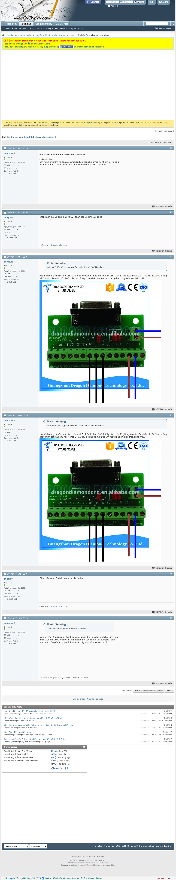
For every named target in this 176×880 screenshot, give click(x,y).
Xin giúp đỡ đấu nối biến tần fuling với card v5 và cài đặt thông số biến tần (38, 725)
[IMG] (53, 757)
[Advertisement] (33, 86)
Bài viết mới (23, 28)
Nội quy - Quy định (59, 768)
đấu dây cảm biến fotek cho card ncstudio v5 (33, 137)
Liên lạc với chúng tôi (104, 846)
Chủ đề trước (79, 698)
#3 (171, 256)
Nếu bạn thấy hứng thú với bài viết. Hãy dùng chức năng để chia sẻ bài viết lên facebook (54, 46)
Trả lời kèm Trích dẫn (162, 206)
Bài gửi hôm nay (44, 24)
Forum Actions (61, 28)
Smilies (53, 754)
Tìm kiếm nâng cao (163, 28)
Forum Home (11, 28)
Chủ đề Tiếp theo (95, 698)
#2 (171, 212)
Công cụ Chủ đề (153, 142)
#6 (171, 618)
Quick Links (76, 28)
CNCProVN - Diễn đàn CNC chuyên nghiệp (135, 846)
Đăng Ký (163, 2)
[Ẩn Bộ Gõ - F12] (163, 879)
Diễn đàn (26, 24)
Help (151, 2)
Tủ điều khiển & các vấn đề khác (50, 35)
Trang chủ (12, 24)
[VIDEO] (54, 760)
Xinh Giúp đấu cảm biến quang (18, 732)
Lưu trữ (159, 846)
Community (46, 28)
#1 (171, 148)
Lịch (38, 28)
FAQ (32, 28)
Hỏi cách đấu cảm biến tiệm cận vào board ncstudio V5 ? (30, 711)
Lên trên (169, 691)
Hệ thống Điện (24, 35)
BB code (54, 751)
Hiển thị (166, 142)
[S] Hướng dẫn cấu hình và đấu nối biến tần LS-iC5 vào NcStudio (33, 718)
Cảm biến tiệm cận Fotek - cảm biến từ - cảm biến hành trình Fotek (35, 739)
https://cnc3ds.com (59, 245)
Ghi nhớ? (113, 6)
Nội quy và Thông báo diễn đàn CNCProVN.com (27, 43)
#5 (171, 573)
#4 (171, 415)
